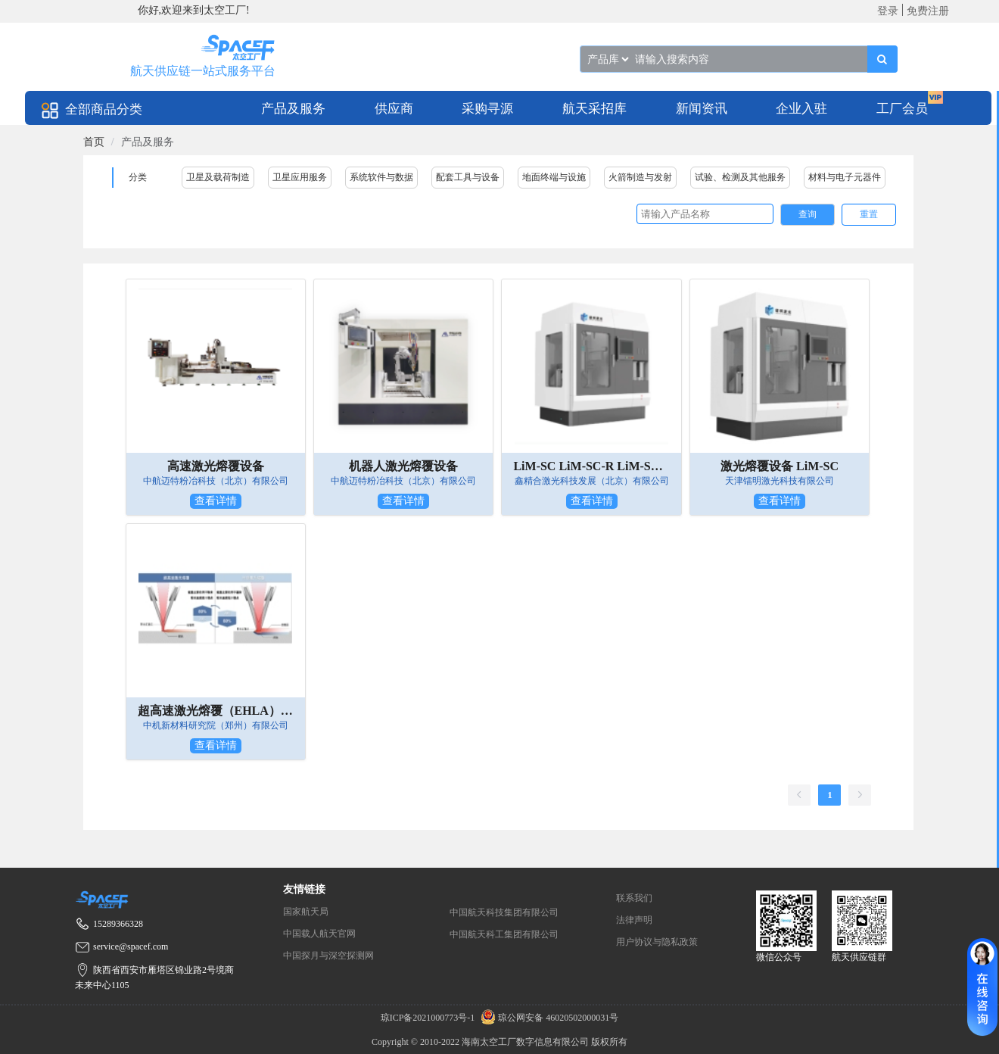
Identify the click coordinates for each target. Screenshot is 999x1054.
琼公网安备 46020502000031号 (547, 1017)
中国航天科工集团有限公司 (504, 934)
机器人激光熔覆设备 (403, 466)
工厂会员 (902, 108)
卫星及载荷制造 (218, 177)
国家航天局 (305, 911)
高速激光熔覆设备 (215, 466)
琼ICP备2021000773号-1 (429, 1017)
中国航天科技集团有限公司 (504, 912)
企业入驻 (801, 108)
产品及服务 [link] (147, 142)
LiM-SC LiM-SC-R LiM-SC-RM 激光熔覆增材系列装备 (591, 466)
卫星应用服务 (299, 177)
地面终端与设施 (554, 177)
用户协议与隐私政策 (657, 942)
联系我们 (634, 898)
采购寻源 (487, 108)
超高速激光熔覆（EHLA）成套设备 (216, 710)
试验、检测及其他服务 (740, 177)
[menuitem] (293, 108)
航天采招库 (594, 108)
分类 (138, 177)
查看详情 (216, 501)
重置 (869, 214)
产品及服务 (293, 108)
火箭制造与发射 (640, 177)
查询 (807, 214)
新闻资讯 (701, 108)
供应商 (394, 108)
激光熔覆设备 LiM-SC (779, 466)
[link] (93, 142)
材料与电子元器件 (844, 177)
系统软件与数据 (381, 177)
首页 (93, 142)
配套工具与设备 (468, 177)
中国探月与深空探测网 (328, 955)
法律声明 (634, 920)
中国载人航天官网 (319, 933)
